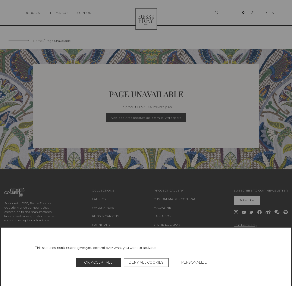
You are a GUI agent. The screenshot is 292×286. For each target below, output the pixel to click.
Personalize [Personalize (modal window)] (194, 262)
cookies (63, 248)
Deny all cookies (146, 262)
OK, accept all (98, 262)
